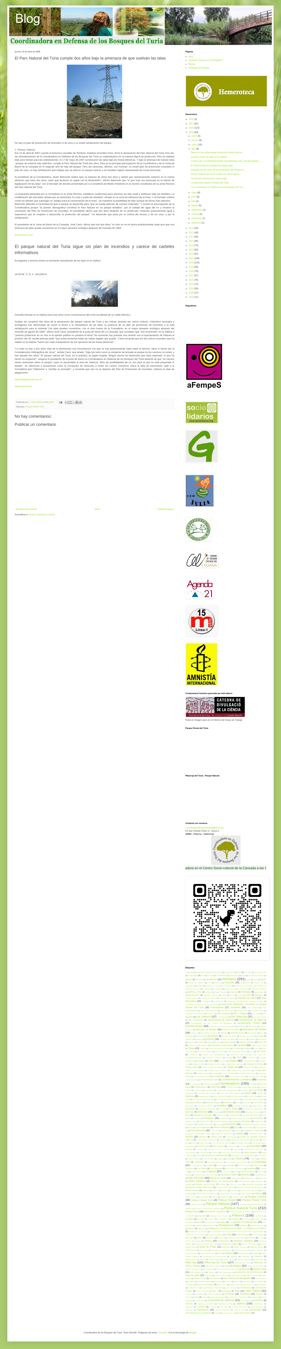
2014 (191, 245)
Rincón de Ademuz (193, 1269)
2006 (191, 119)
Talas (237, 1291)
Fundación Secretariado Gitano (198, 1134)
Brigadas (210, 1039)
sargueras (218, 1281)
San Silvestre (261, 1278)
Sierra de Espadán (205, 1284)
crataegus (209, 1090)
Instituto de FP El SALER (219, 1149)
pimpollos (189, 1222)
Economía (189, 1106)
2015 (191, 249)
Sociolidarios (193, 1288)
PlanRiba (199, 1225)
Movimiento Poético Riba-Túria (199, 1187)
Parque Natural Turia (35, 407)
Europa (219, 1124)
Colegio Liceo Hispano (217, 1070)
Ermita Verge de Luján (241, 1118)
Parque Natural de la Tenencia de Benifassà (203, 1209)
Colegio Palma (203, 1073)
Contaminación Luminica (236, 1079)
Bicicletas (189, 1036)
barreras (194, 1033)
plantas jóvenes (257, 1225)
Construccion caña (237, 1076)
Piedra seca (259, 1219)
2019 (191, 267)
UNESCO (255, 1297)
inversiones (203, 1152)
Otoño (214, 1197)
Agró (248, 979)
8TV (202, 975)
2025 (191, 292)
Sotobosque (245, 1288)
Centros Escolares (214, 1058)
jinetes (198, 1155)
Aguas (263, 979)
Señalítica (247, 1281)
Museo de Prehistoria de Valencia (250, 1187)
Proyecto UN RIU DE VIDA (206, 1244)
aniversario (259, 992)
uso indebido (246, 1300)
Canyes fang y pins (258, 1045)
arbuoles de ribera (226, 998)
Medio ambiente (196, 1181)
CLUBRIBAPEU (249, 1061)
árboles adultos (191, 998)
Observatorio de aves (229, 1194)
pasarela (202, 1216)
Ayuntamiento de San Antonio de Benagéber (211, 1023)
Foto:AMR (214, 1131)
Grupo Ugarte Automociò (206, 1140)
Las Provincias (244, 1165)
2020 (191, 271)
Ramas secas (256, 1247)
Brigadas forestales (227, 1039)
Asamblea (206, 1001)
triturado (259, 1294)
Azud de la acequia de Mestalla (222, 1026)
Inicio (97, 509)
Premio (221, 1238)
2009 (191, 132)
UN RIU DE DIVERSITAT (238, 1297)
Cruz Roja (257, 1090)
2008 (191, 128)
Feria (207, 1127)
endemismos (234, 1115)
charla (229, 1057)
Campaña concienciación (222, 1045)
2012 (191, 236)
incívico (188, 1149)
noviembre (196, 218)
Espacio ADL (190, 1121)
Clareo (233, 1060)
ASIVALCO (218, 1001)
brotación (242, 1039)
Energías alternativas (250, 1115)
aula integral (252, 1007)
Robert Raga (260, 1269)
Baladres (241, 1026)
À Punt (210, 975)
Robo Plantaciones (197, 1272)
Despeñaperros (204, 1096)
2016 (191, 254)
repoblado (246, 1256)
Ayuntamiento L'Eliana (248, 1023)
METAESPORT (244, 1181)
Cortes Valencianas (249, 1087)
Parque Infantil (196, 1204)
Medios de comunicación (222, 1181)
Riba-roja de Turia (216, 1262)
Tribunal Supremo (214, 1294)
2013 (191, 241)
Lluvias (261, 1172)
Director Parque (213, 1102)
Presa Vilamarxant (192, 1241)
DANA (248, 1093)
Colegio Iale (232, 1067)
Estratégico (189, 1124)
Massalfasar (236, 1178)
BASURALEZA (237, 1033)
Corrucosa (216, 1087)
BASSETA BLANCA (209, 1033)
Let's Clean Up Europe (234, 1169)
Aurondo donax (257, 1011)
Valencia (189, 1304)
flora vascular (247, 1127)
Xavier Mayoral (244, 1313)
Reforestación (243, 1253)
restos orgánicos (244, 1260)
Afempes (229, 979)
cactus (209, 1042)
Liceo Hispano (196, 1172)
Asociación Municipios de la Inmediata (201, 1004)
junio (194, 196)
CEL (251, 1052)
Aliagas (200, 986)
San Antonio (214, 1278)
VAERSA (258, 1300)
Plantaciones (226, 1225)
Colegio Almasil (198, 1064)
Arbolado (259, 995)
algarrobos (189, 986)
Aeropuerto (211, 979)
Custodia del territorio (207, 1093)
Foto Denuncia (198, 1130)
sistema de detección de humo (242, 1285)
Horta (194, 1143)
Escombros (258, 1118)
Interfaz (237, 1149)
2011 (191, 232)
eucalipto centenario (205, 1124)
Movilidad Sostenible (254, 1184)
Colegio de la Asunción (234, 1064)
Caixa (218, 1042)
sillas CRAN (222, 1285)
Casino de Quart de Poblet (219, 1048)
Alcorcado (229, 982)
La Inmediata (258, 1161)
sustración (226, 1291)
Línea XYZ (226, 1172)
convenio (261, 1079)
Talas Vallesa (253, 1290)
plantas (243, 1225)
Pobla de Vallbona (216, 1235)
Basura (224, 1033)
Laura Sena (258, 1165)
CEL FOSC (261, 1051)
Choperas (251, 1058)
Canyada (241, 1045)
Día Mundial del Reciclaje (203, 1099)
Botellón (199, 1039)
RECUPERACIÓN (208, 1253)
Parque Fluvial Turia (254, 1199)
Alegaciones (245, 983)
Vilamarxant (203, 1309)
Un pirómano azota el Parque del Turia (210, 182)
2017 (191, 258)
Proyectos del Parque (198, 68)
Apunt (240, 995)
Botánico (188, 1039)
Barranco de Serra (230, 1029)
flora (236, 1127)
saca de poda (192, 1275)
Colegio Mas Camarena (240, 1070)
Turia (196, 1297)
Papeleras (225, 1197)
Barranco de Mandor (206, 1029)
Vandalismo (258, 1304)
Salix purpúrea (237, 1275)
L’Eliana (253, 1159)
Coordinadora (228, 1083)
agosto (195, 205)
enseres (197, 1118)
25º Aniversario (260, 972)
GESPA (189, 1136)
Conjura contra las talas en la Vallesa (209, 157)
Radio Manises (240, 1247)
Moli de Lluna (236, 1184)
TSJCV (188, 1297)
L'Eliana (239, 1158)
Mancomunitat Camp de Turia (205, 1175)
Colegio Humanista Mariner (212, 1067)
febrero (195, 140)
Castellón (237, 1048)
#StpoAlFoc (229, 972)
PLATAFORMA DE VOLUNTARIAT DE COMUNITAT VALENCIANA (237, 1232)
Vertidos (213, 1307)
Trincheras (245, 1294)
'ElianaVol (189, 972)
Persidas (200, 1219)
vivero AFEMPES (222, 1310)
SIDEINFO (189, 1285)
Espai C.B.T (205, 1121)
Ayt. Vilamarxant (195, 1020)
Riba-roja (190, 1262)
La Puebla (230, 1165)
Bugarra (252, 1039)
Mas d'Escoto (196, 1177)
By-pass (191, 1042)
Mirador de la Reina (205, 1184)
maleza (188, 1175)
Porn (199, 1237)
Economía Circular (205, 1106)
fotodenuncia (227, 1131)
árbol (248, 995)
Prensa (191, 64)
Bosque (214, 1036)
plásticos (201, 1229)
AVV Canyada (223, 1013)
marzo (194, 144)
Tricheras (229, 1294)
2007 (191, 123)
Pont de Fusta (242, 1234)
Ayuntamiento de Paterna (220, 1020)
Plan (231, 1222)
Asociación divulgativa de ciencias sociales (245, 1001)
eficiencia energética (207, 1109)
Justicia (220, 1159)
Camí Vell (262, 1042)
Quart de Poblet (208, 1247)
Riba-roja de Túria (242, 1263)
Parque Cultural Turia (201, 1200)
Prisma (208, 1241)
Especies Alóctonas (241, 1121)
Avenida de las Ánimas (194, 1014)
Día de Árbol (252, 1096)
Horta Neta (204, 1143)
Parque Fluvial (227, 1199)
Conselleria (218, 1076)
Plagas (222, 1222)
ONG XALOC (190, 1197)
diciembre (196, 222)
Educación (190, 1109)
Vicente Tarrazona (239, 1307)
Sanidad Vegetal (204, 1281)
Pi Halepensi (223, 1219)
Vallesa (240, 1303)
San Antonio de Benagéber (237, 1278)
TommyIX (162, 1332)
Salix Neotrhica (221, 1275)
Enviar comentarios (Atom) (42, 514)
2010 (191, 228)
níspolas (215, 1190)
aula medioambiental (208, 1011)
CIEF (210, 1061)
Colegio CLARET (214, 1064)
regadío (255, 1253)
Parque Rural (192, 1211)
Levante (251, 1168)
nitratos (224, 1190)
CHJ (239, 1057)
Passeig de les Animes (219, 1216)
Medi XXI (262, 1178)
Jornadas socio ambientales (243, 1155)
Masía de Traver (218, 1178)
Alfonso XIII (258, 983)
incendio (242, 1146)
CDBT (256, 1048)
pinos (198, 1222)
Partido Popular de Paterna (241, 1212)
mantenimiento (260, 1175)
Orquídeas (204, 1197)
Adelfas (188, 979)
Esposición (259, 1121)
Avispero (210, 1014)
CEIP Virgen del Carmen (236, 1052)
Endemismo (221, 1115)
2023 (191, 284)
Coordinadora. (200, 1087)
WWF (217, 1313)
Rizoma (245, 1269)
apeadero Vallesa (211, 995)
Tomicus (188, 1294)
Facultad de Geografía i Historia (253, 1124)
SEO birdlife (259, 1281)
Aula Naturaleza (227, 1011)
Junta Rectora (208, 1159)
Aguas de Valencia (196, 983)
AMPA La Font (194, 992)
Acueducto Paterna (256, 975)
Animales (245, 992)
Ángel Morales (221, 992)
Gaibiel (239, 1133)
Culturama (189, 1093)
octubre (195, 214)
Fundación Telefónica (223, 1134)
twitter (204, 1297)
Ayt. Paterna (203, 1016)
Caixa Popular (229, 1042)
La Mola (210, 1165)
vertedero (201, 1307)
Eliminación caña (231, 1112)
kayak (228, 1159)
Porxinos (210, 1238)
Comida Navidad (228, 1073)
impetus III (232, 1146)
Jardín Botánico (251, 1152)
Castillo (247, 1048)
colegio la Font (249, 1067)
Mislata (222, 1184)
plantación (211, 1225)
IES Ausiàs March (241, 1143)
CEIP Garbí (219, 1052)
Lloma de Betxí (248, 1171)
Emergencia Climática (203, 1115)
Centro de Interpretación (214, 1055)
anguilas (233, 992)
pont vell (189, 1238)
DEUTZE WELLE (220, 1096)
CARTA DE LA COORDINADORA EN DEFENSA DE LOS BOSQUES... (225, 161)
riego (227, 1266)
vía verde (224, 1307)
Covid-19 (197, 1090)
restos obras (228, 1260)
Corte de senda (232, 1087)
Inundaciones (190, 1152)
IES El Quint (203, 1146)
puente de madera (229, 1244)
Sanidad (191, 1281)
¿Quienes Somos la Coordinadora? (205, 60)
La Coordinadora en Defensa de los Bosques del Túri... (218, 187)
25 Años (248, 972)
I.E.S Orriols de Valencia (221, 1143)
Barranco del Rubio (254, 1029)
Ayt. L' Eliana (240, 1013)
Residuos (258, 1256)
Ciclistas (200, 1061)
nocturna (234, 1190)
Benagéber (252, 1033)
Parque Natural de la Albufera (252, 1204)
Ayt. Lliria (255, 1014)
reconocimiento (191, 1253)
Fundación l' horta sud (253, 1130)
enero (194, 136)
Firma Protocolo (221, 1127)
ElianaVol (216, 1112)
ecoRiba (222, 1105)
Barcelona (253, 1026)
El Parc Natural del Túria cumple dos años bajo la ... (216, 174)
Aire (209, 983)
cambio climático (246, 1042)
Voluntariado (255, 1309)
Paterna (238, 1215)
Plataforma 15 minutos (198, 1232)
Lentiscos (189, 1168)
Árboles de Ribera (208, 998)
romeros (211, 1272)
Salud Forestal (252, 1275)
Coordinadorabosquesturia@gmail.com (204, 827)
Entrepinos (209, 1118)
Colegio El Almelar (255, 1064)
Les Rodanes (216, 1168)
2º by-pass (193, 975)
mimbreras (259, 1181)
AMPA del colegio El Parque (236, 989)
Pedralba (189, 1219)
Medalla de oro (250, 1178)
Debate (260, 1093)
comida (215, 1073)
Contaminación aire (209, 1080)
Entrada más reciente (26, 509)
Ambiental (218, 989)
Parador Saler (238, 1197)
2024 (191, 288)
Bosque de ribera (229, 1036)
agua (255, 979)
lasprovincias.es (23, 386)
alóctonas (207, 989)
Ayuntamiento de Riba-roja (252, 1020)
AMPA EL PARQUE (258, 989)
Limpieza (210, 1171)
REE (220, 1253)
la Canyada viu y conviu (237, 1162)
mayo (194, 192)
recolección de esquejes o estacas (249, 1250)
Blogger (193, 1332)
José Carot (262, 1155)
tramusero (199, 1294)
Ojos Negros (246, 1194)
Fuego (237, 1131)
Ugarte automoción (217, 1297)
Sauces (228, 1281)
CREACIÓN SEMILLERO (227, 1090)
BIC (261, 1033)
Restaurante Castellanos (195, 1260)
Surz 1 (215, 1291)
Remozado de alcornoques (214, 1256)
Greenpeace (231, 1137)
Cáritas (202, 1048)
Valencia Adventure (206, 1304)
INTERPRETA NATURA (253, 1149)
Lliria (236, 1172)
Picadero (235, 1219)
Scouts (237, 1281)
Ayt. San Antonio (259, 1017)
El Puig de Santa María (253, 1109)
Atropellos (235, 1007)
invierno (215, 1152)
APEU (224, 995)
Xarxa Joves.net (228, 1313)
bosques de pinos (247, 1036)
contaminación (191, 1080)
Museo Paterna (192, 1190)
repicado (234, 1256)
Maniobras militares (229, 1175)
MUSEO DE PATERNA (225, 1187)
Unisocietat (199, 1300)
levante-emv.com (24, 234)
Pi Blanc (210, 1219)
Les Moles (202, 1168)
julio (193, 201)
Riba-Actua (259, 1260)
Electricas (189, 1112)
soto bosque (231, 1288)
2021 (191, 275)
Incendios (255, 1145)
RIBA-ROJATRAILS (213, 1266)
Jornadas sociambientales (216, 1155)
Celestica (193, 1055)
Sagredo (208, 1275)
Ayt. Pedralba (222, 1017)
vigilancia (189, 1310)
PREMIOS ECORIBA (236, 1238)
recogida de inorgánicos (221, 1250)
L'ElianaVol (199, 1162)
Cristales (244, 1090)
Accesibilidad (221, 975)
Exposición (230, 1124)
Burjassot (262, 1039)
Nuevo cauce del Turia (249, 1190)
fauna (190, 1127)
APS (232, 995)
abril (193, 149)
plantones (189, 1228)
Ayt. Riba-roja (239, 1016)
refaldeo (229, 1253)
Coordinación (209, 1084)
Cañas (191, 1048)
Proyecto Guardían (243, 1241)
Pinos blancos (210, 1222)
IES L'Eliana (218, 1146)
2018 (191, 262)
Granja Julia (216, 1137)
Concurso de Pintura (247, 1073)
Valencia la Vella (225, 1304)
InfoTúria (200, 1149)
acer (243, 975)
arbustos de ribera (247, 998)
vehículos (189, 1307)
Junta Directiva (194, 1159)
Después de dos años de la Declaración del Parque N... (218, 170)
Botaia (260, 1036)
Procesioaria (223, 1241)
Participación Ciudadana (215, 1211)
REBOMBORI (190, 1250)
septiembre (197, 210)
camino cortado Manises (198, 1045)
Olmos (258, 1193)
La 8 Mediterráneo (215, 1162)
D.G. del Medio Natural (230, 1093)
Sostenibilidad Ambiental (212, 1288)
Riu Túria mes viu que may (227, 1269)
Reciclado (204, 1250)
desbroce (189, 1096)
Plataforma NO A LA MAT (195, 1235)
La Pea (220, 1165)
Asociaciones (216, 1007)
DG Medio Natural (237, 1096)
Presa (261, 1238)
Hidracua (223, 1140)
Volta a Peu (239, 1310)
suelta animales (202, 1291)
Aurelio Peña (242, 1011)
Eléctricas (202, 1112)
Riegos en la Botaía (255, 1266)
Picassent (247, 1219)
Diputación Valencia (194, 1102)
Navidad (205, 1190)
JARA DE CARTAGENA (230, 1152)
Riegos (237, 1265)
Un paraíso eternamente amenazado (209, 178)
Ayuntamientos (194, 1026)
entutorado (224, 1118)
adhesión (199, 979)
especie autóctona (221, 1121)
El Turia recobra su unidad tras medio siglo (212, 165)
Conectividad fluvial (201, 1076)
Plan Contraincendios (246, 1222)
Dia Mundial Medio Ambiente (228, 1099)
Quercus (226, 1247)
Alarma (217, 983)
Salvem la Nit (200, 1278)
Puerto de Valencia (249, 1244)
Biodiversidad (201, 1036)
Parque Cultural (257, 1196)
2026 (191, 297)
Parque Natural (218, 1204)
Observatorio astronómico (206, 1194)
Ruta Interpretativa (225, 1272)
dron (238, 1103)
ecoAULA (246, 1103)
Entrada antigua (165, 509)
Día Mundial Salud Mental (253, 1099)
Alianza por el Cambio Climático (219, 986)
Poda (228, 1234)
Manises (245, 1174)
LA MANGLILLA (197, 1165)
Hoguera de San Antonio (240, 1140)
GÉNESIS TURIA (256, 1134)
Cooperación (195, 1084)
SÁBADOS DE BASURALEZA (249, 1272)
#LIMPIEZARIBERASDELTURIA (209, 972)
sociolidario (261, 1285)
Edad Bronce (257, 1106)
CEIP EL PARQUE (204, 1052)
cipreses (222, 1061)
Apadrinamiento (192, 995)
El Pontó (233, 1108)
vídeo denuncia (257, 1307)
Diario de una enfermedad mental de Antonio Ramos (216, 152)
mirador (188, 1184)
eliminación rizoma (253, 1112)
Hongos (256, 1140)
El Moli (222, 1109)
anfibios (208, 992)
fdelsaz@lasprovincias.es (28, 379)
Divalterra (228, 1102)
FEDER (199, 1127)
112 (239, 972)
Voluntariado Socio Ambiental (198, 1313)
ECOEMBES (259, 1103)
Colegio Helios (191, 1067)
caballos (201, 1042)
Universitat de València (220, 1300)
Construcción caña (255, 1076)
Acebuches (234, 975)
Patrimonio (259, 1216)
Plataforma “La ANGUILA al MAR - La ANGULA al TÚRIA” (237, 1228)
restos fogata (214, 1260)
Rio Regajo (208, 1269)
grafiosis (202, 1137)
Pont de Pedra (258, 1235)
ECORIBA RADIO (241, 1106)
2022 (191, 280)
